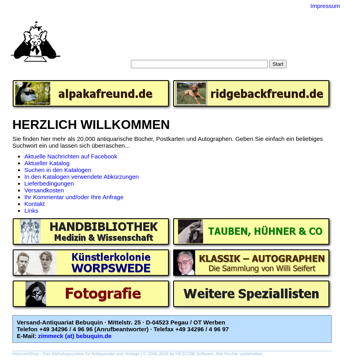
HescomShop (25, 353)
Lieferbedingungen (49, 183)
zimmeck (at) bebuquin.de (74, 335)
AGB (180, 51)
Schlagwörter (219, 43)
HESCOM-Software (195, 353)
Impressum (325, 5)
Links (31, 210)
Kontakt (34, 203)
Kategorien (182, 43)
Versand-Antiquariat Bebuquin (200, 26)
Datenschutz (208, 51)
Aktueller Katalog (46, 163)
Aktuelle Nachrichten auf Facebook (70, 156)
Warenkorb (154, 51)
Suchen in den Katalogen (57, 169)
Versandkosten (44, 190)
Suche (154, 43)
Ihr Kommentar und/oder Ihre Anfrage (73, 197)
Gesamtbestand (263, 43)
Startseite (128, 43)
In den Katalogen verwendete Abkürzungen (81, 176)
